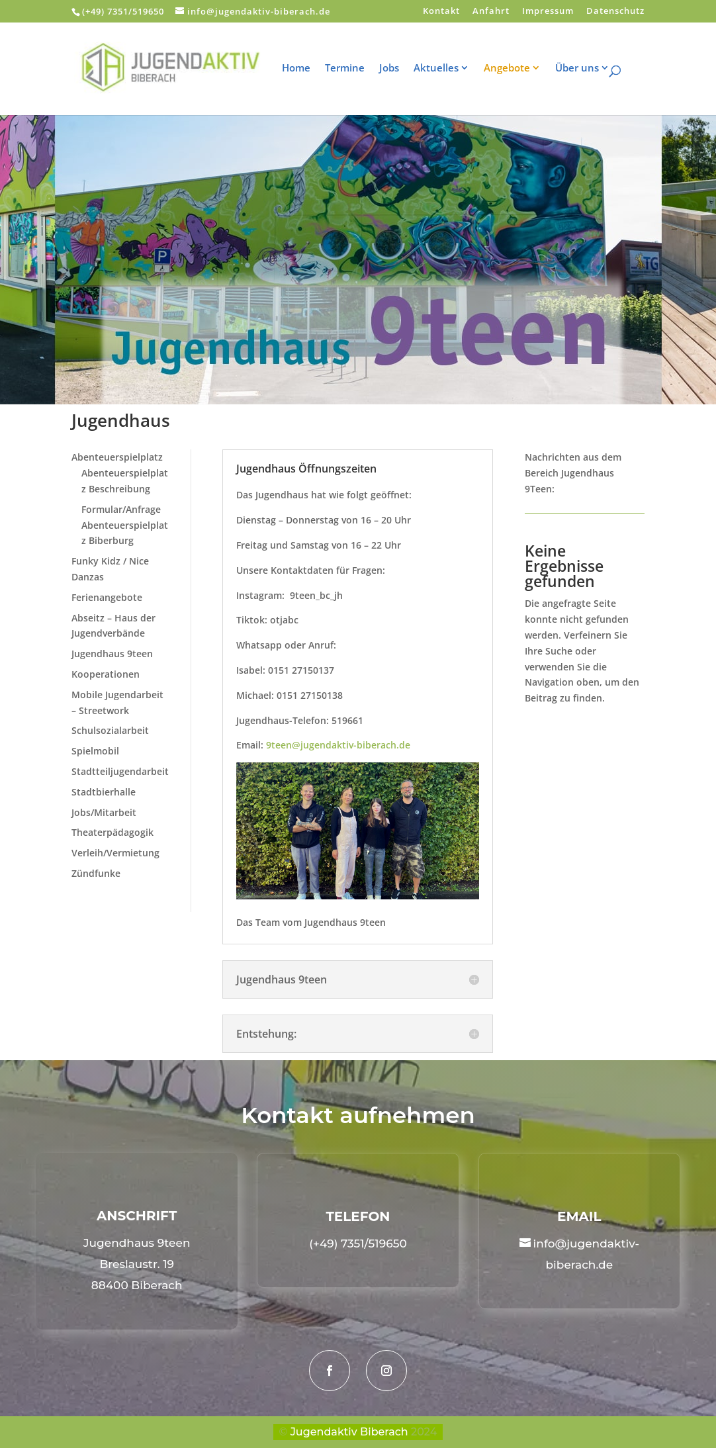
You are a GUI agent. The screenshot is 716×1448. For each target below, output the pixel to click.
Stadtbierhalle (103, 792)
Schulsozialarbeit (110, 730)
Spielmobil (95, 751)
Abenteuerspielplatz (117, 457)
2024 (424, 1431)
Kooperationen (105, 674)
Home (305, 68)
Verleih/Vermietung (115, 852)
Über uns (585, 68)
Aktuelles (444, 68)
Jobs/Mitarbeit (103, 812)
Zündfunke (95, 873)
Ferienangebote (106, 597)
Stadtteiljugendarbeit (120, 771)
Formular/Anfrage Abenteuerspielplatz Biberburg (124, 525)
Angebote (515, 68)
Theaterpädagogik (112, 832)
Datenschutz (615, 12)
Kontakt (441, 12)
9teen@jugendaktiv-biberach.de (338, 745)
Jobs (398, 68)
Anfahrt (491, 12)
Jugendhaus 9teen (112, 653)
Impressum (548, 12)
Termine (353, 68)
